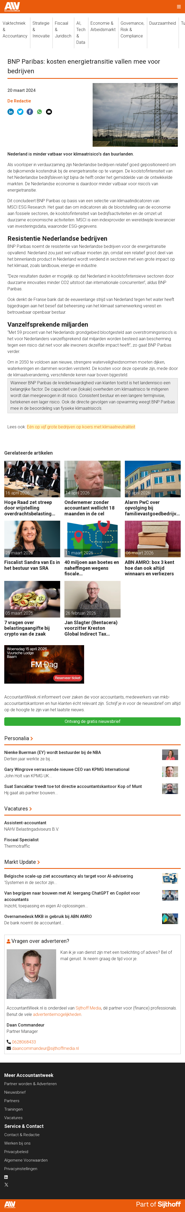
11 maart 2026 (79, 552)
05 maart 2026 (19, 613)
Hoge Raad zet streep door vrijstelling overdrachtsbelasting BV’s (28, 508)
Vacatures (16, 808)
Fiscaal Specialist (21, 839)
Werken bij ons (17, 1143)
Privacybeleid (16, 1151)
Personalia (16, 738)
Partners (11, 1100)
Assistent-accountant (25, 822)
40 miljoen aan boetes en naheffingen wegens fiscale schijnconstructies (91, 568)
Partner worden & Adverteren (30, 1083)
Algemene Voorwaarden (26, 1160)
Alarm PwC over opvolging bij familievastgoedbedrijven (152, 508)
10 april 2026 (138, 492)
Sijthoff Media (88, 1008)
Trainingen (13, 1109)
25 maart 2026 (19, 552)
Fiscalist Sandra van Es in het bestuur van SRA (32, 565)
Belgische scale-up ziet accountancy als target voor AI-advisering (68, 876)
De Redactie (19, 100)
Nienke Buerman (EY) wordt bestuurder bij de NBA (52, 752)
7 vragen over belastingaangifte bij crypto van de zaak (27, 628)
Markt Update (20, 862)
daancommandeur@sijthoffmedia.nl (45, 1048)
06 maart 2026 (140, 552)
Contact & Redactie (22, 1134)
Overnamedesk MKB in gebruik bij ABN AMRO (48, 916)
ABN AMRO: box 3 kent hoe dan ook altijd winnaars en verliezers (149, 567)
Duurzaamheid (162, 23)
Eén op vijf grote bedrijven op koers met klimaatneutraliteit (81, 426)
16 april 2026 (17, 492)
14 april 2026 (77, 492)
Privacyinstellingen (20, 1168)
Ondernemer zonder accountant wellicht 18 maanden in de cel (89, 507)
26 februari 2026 (80, 613)
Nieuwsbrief (15, 1092)
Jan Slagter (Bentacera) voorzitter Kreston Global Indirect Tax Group (91, 628)
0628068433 (24, 1042)
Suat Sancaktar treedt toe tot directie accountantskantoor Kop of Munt (73, 786)
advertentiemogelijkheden (57, 1014)
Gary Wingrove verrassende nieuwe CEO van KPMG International (66, 769)
